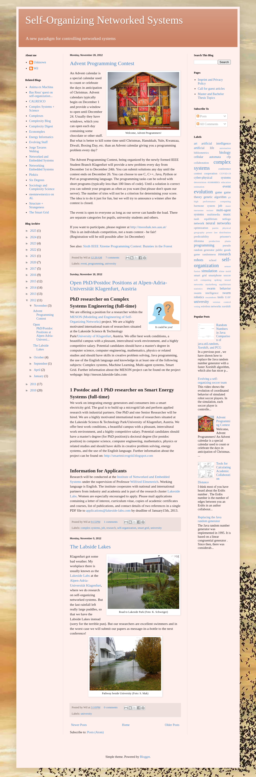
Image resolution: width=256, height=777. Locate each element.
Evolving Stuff (38, 142)
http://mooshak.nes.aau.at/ (148, 227)
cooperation (210, 173)
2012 (33, 300)
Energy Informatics (41, 137)
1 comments (111, 521)
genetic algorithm (215, 197)
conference (224, 168)
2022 (33, 249)
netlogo (226, 219)
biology (225, 152)
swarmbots (211, 297)
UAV (228, 297)
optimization (201, 227)
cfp (229, 157)
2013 (33, 294)
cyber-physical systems (212, 177)
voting (197, 306)
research (111, 527)
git (229, 197)
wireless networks (211, 306)
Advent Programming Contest (102, 63)
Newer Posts (79, 725)
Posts (202, 116)
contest (198, 173)
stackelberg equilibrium (218, 284)
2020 (33, 262)
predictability (201, 236)
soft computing (202, 280)
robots (198, 260)
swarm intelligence (206, 293)
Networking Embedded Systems (41, 167)
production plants (220, 241)
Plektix (33, 174)
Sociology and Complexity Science (42, 187)
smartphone (215, 275)
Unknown (40, 62)
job (103, 527)
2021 (33, 256)
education (226, 182)
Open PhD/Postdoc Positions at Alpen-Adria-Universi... (43, 332)
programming (96, 263)
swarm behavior (219, 288)
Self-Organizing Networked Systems (104, 20)
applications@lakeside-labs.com (108, 510)
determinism (200, 182)
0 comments (111, 707)
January (39, 376)
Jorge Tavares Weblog (37, 149)
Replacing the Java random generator (210, 519)
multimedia (213, 214)
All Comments (207, 124)
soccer (227, 275)
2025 (33, 230)
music (227, 214)
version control (222, 302)
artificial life (204, 148)
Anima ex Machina (41, 87)
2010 (33, 390)
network (199, 223)
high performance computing (212, 201)
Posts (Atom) (95, 732)
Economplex (37, 131)
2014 (33, 287)
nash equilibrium (205, 219)
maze (228, 206)
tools (221, 297)
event (84, 263)
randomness (209, 254)
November (41, 305)
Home (126, 725)
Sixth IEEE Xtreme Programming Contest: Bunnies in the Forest (127, 246)
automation (225, 148)
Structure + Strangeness (36, 205)
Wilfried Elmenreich (144, 482)
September (41, 363)
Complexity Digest (41, 126)
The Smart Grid (39, 212)
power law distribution (218, 232)
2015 (33, 281)
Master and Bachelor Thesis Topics (211, 95)
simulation (209, 271)
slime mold (225, 271)
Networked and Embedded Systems (41, 158)
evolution (203, 191)
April (37, 370)
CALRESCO (37, 101)
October (39, 357)
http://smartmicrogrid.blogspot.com (128, 455)
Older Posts (172, 725)
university (110, 263)
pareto (215, 228)
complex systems (90, 527)
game (218, 192)
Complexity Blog (40, 121)
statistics (198, 288)
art (195, 143)
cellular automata (207, 157)
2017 (33, 268)
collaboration (201, 162)
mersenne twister (203, 210)
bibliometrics (201, 152)
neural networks (218, 223)
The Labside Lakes (90, 547)
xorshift (226, 306)
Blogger (145, 756)
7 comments (112, 257)
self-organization (126, 527)
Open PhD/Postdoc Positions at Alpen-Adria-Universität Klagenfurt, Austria (118, 285)
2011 (33, 384)
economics (214, 182)
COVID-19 (225, 173)
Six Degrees (36, 180)
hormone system (204, 205)
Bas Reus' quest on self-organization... (41, 94)
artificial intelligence (216, 143)
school (212, 260)
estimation (199, 186)
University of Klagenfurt (94, 336)
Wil (36, 68)
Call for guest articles (211, 88)
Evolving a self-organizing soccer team (212, 380)
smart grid (143, 527)
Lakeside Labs (80, 575)
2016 (33, 275)
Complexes (36, 116)
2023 (33, 243)
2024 (33, 237)
